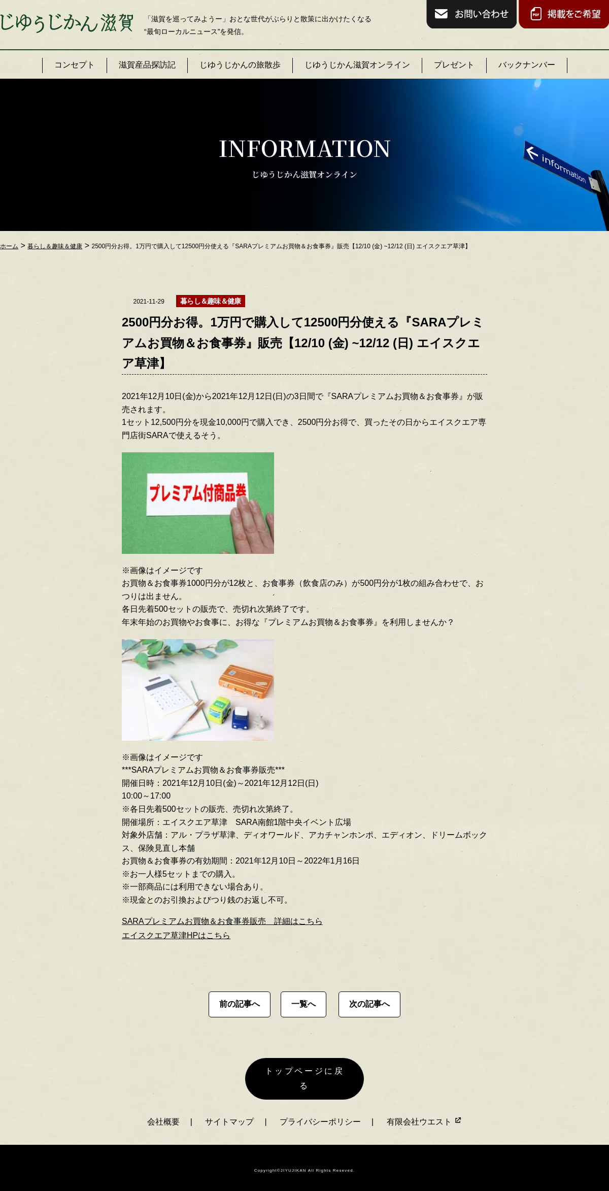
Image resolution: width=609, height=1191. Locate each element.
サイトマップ (229, 1116)
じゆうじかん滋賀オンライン (357, 64)
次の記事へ (369, 1004)
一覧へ (303, 1004)
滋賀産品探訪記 (147, 64)
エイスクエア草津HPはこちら (176, 935)
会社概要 (163, 1116)
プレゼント (454, 64)
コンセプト (74, 64)
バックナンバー (526, 64)
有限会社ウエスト (424, 1116)
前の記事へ (239, 1004)
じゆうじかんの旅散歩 (240, 64)
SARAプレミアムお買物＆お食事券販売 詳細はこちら (222, 921)
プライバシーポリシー (320, 1116)
